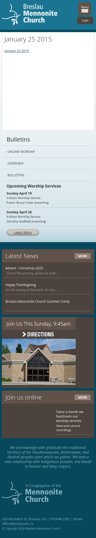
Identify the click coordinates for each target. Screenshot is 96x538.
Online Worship (21, 151)
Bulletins (15, 175)
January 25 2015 (16, 51)
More (82, 256)
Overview (15, 163)
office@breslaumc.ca (17, 523)
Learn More (23, 232)
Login (85, 20)
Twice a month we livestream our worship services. (70, 416)
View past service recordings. (68, 428)
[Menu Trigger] (84, 8)
